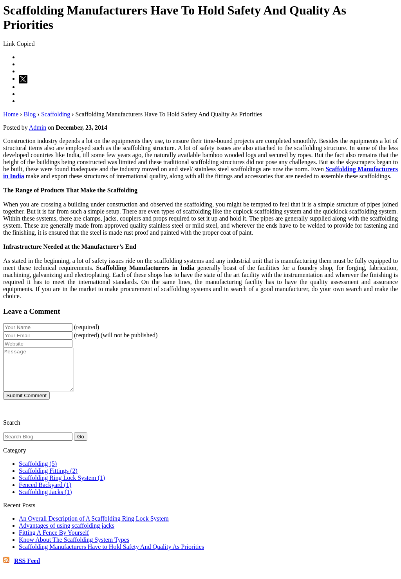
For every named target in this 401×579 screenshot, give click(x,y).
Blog (29, 114)
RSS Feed (27, 569)
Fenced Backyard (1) (45, 493)
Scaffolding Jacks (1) (45, 500)
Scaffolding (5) (38, 472)
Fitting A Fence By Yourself (54, 540)
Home (10, 114)
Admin (37, 127)
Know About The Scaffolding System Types (74, 548)
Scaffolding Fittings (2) (48, 479)
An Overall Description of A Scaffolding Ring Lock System (94, 526)
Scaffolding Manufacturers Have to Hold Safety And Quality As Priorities (111, 555)
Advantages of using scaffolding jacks (66, 533)
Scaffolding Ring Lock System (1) (62, 486)
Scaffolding (55, 114)
